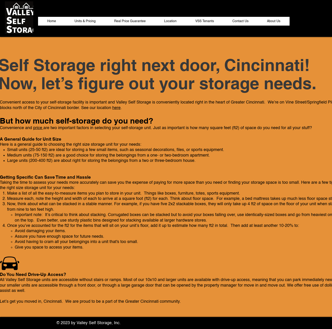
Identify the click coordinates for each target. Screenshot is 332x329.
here (116, 108)
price (38, 128)
